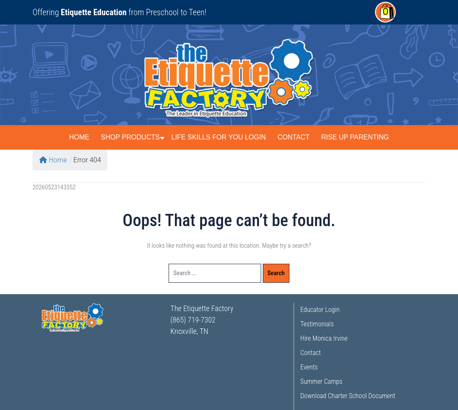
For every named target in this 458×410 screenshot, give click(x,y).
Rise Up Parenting (355, 137)
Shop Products (130, 137)
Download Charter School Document (347, 396)
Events (309, 367)
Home (79, 137)
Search (276, 273)
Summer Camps (321, 381)
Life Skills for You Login (219, 137)
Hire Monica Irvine (324, 338)
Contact (294, 137)
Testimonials (317, 324)
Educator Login (320, 310)
